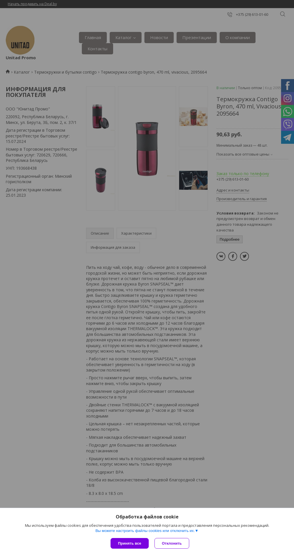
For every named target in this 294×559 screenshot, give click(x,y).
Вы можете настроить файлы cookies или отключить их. (145, 531)
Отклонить (172, 543)
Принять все (129, 543)
